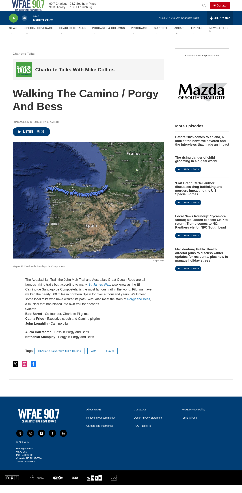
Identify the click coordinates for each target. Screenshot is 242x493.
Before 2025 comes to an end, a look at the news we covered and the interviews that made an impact (202, 148)
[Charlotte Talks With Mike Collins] (24, 77)
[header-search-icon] (205, 9)
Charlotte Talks (24, 62)
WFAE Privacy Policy (193, 417)
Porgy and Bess (138, 307)
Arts (93, 359)
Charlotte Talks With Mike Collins (75, 78)
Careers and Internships (99, 434)
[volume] (24, 26)
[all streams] (220, 26)
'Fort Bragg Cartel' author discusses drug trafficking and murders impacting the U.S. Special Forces (198, 197)
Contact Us (140, 417)
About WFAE (93, 417)
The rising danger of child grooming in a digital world (196, 167)
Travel (110, 359)
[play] (13, 26)
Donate (223, 9)
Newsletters (218, 37)
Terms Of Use (189, 426)
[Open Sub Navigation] (11, 41)
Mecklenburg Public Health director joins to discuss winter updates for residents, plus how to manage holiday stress (201, 263)
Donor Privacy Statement (148, 426)
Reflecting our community (100, 426)
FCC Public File (142, 434)
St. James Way (99, 292)
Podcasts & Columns (108, 36)
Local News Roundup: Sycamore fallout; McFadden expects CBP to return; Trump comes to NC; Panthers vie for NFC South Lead (201, 230)
